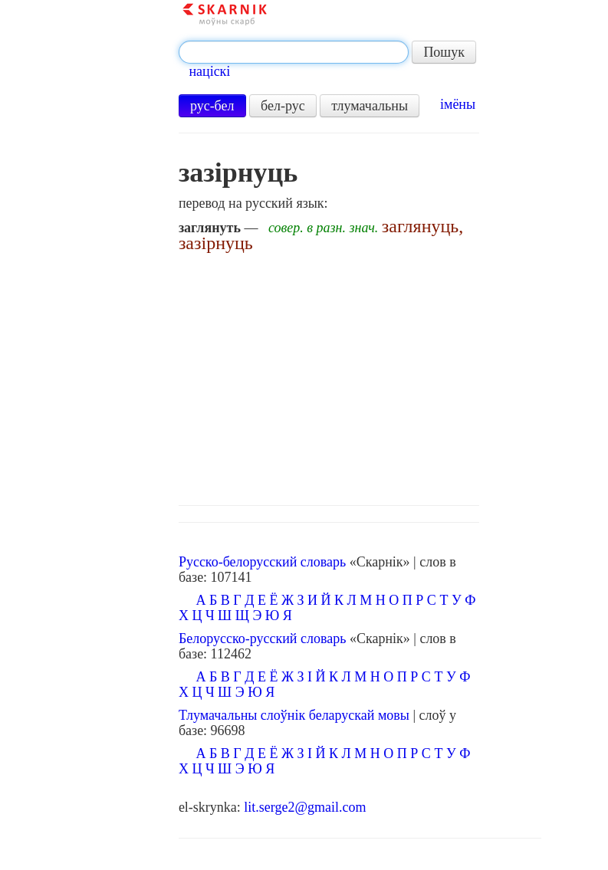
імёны (457, 104)
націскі (209, 71)
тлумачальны (369, 105)
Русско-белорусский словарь (262, 562)
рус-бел (212, 105)
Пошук (444, 52)
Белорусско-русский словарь (263, 638)
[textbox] (294, 52)
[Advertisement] (360, 375)
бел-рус (283, 105)
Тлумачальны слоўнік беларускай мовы (294, 715)
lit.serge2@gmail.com (305, 807)
